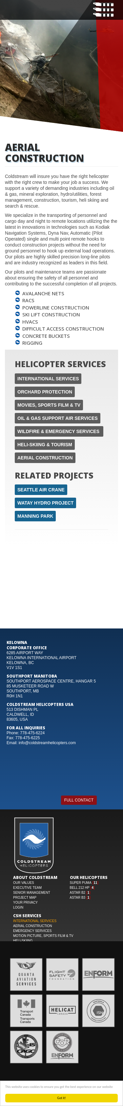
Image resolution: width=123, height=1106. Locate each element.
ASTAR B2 (78, 892)
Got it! (61, 1098)
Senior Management (31, 892)
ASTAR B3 (78, 897)
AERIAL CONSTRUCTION (32, 926)
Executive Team (27, 887)
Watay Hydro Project (45, 503)
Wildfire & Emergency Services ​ (59, 431)
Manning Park (35, 516)
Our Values (23, 883)
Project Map (24, 897)
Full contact (78, 800)
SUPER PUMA (81, 883)
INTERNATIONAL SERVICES (34, 921)
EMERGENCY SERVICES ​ (32, 931)
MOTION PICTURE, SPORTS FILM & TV (43, 936)
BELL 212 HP (80, 887)
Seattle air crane (41, 489)
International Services (48, 378)
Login (18, 907)
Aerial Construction (45, 457)
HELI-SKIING (22, 941)
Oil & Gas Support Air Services (57, 418)
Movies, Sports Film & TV (48, 405)
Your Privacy (25, 902)
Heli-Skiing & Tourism (44, 444)
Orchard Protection (44, 391)
